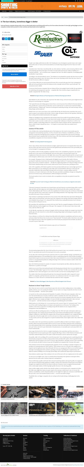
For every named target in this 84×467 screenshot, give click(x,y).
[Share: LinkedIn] (9, 38)
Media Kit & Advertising (8, 440)
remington (4, 62)
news (44, 439)
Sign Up (55, 240)
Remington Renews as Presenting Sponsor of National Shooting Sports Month (52, 95)
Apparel (25, 450)
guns (44, 443)
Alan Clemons (46, 440)
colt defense (4, 56)
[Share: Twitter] (6, 38)
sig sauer (45, 448)
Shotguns (25, 444)
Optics (24, 447)
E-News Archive (47, 11)
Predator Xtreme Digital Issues (70, 446)
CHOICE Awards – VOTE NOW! (34, 11)
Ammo (24, 448)
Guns (24, 440)
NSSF (3, 60)
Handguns (25, 442)
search (81, 11)
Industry (3, 51)
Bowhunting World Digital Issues (71, 440)
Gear (24, 439)
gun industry (4, 58)
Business (6, 17)
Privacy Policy (74, 464)
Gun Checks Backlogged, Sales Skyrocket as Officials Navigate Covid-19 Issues (52, 281)
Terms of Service (80, 464)
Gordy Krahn (46, 450)
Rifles (24, 443)
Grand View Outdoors (68, 442)
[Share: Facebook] (3, 38)
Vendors (11, 11)
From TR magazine (47, 447)
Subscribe (4, 11)
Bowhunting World (68, 439)
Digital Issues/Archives (20, 11)
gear (44, 444)
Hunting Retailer (67, 443)
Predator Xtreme (67, 444)
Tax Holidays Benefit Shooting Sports (43, 141)
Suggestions (5, 442)
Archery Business (67, 438)
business (45, 442)
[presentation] (56, 232)
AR (23, 446)
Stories (3, 49)
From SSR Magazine (47, 438)
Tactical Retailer (67, 447)
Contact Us (5, 438)
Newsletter (5, 439)
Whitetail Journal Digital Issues (71, 450)
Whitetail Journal (67, 448)
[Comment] (12, 38)
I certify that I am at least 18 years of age (50, 236)
